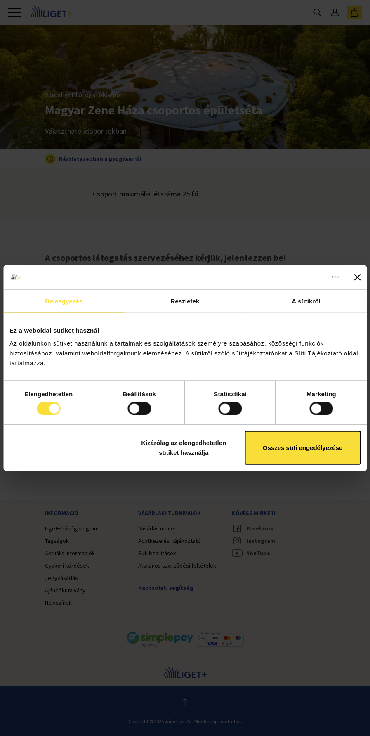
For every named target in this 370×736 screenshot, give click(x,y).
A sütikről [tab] (306, 300)
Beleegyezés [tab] (63, 300)
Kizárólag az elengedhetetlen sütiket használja (183, 447)
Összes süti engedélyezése (302, 447)
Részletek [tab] (184, 300)
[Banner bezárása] (357, 277)
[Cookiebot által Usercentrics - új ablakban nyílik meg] (302, 277)
